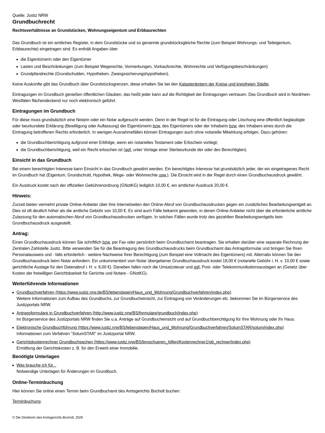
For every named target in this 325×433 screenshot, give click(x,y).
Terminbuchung (26, 401)
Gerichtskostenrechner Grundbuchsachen (133, 342)
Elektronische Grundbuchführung (150, 327)
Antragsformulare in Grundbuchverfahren (107, 313)
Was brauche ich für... (36, 365)
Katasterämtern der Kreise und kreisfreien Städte (224, 84)
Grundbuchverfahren (124, 292)
